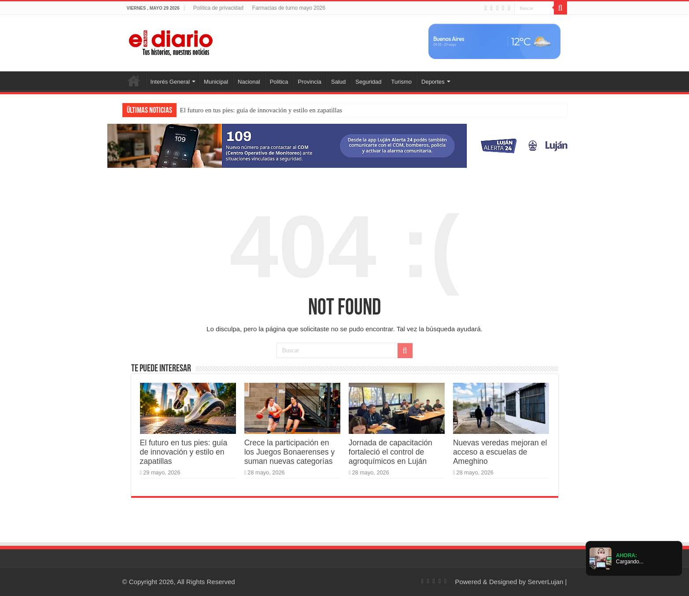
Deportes (433, 81)
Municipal (216, 81)
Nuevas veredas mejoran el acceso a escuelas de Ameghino (500, 452)
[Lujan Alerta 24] (345, 145)
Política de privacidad (218, 8)
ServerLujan (546, 581)
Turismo (401, 81)
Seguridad (368, 81)
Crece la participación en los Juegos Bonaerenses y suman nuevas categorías (289, 452)
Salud (338, 81)
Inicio (133, 80)
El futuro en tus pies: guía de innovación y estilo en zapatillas (261, 110)
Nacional (249, 81)
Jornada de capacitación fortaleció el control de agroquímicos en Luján (390, 452)
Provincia (309, 81)
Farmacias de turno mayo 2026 (288, 8)
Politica (279, 81)
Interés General (170, 81)
